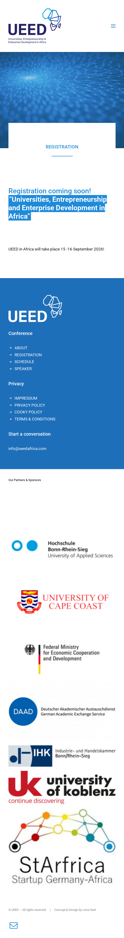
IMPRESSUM (26, 398)
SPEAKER (23, 368)
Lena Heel (89, 910)
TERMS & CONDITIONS (35, 419)
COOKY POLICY (28, 412)
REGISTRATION (28, 355)
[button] (113, 26)
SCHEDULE (24, 361)
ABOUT (21, 348)
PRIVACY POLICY (30, 405)
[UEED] (34, 26)
